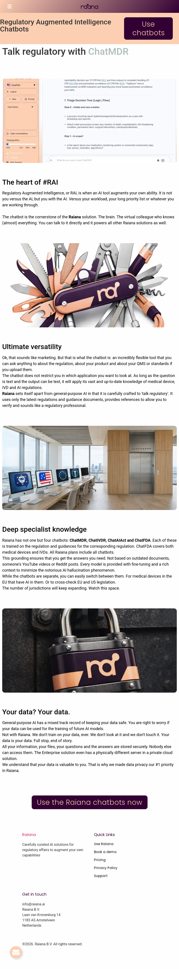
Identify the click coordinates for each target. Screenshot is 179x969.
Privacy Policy (105, 868)
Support (101, 876)
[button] (9, 6)
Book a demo (105, 852)
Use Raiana (103, 844)
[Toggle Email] (16, 952)
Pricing (100, 860)
